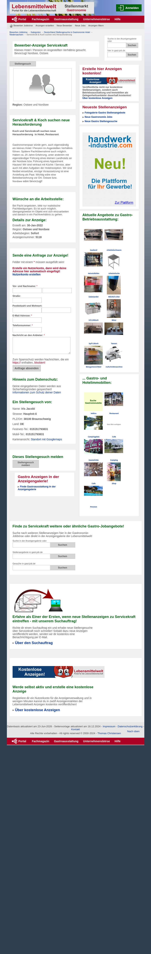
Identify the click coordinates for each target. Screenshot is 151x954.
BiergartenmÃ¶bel (93, 367)
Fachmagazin (40, 19)
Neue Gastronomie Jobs (98, 117)
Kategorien (36, 32)
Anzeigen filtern (96, 25)
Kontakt (75, 729)
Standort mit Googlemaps (46, 439)
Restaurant (114, 413)
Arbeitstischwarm (114, 250)
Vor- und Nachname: (25, 286)
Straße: (17, 296)
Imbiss (93, 413)
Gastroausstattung (66, 19)
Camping (114, 460)
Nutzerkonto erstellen (27, 274)
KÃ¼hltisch (94, 320)
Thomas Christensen (109, 733)
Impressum (109, 726)
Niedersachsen (16, 34)
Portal (22, 19)
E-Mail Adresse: (22, 315)
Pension (93, 507)
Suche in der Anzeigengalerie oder (30, 541)
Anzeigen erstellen (45, 25)
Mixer (114, 320)
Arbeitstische (114, 273)
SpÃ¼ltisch (93, 343)
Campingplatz (93, 437)
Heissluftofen (93, 273)
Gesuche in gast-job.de (24, 563)
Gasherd (93, 250)
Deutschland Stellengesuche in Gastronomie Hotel (67, 32)
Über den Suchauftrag (34, 643)
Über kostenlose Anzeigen (97, 98)
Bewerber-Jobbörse (19, 32)
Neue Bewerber (64, 25)
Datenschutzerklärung (130, 726)
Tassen (114, 343)
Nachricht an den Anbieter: (29, 335)
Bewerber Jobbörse (23, 25)
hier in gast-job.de (116, 50)
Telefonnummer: (23, 325)
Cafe (114, 437)
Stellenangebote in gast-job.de (28, 552)
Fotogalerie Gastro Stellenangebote (105, 112)
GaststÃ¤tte (94, 460)
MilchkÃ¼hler (114, 297)
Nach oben (133, 731)
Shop (114, 483)
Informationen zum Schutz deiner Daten (37, 392)
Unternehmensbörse (96, 19)
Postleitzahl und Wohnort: (27, 305)
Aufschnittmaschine (114, 367)
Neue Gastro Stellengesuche (101, 121)
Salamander (94, 297)
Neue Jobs (80, 25)
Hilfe (118, 19)
